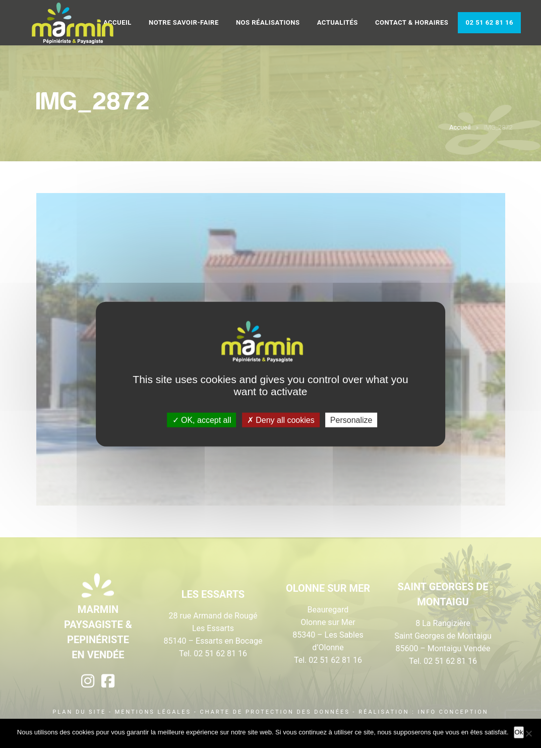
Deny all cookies (281, 419)
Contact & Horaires (411, 22)
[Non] (528, 733)
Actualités (337, 22)
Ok (519, 732)
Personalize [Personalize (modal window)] (351, 419)
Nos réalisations (268, 22)
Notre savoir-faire (184, 22)
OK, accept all (201, 419)
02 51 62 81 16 (489, 22)
